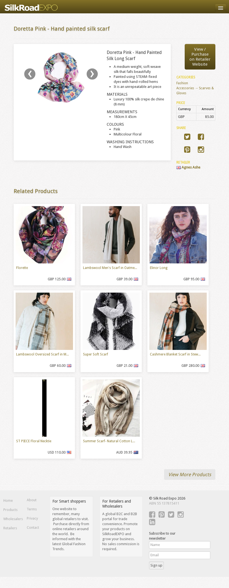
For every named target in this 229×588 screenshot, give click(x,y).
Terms (32, 509)
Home (8, 500)
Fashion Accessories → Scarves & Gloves (195, 88)
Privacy (32, 518)
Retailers (10, 528)
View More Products (189, 474)
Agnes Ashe (188, 167)
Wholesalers (11, 519)
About (31, 500)
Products (10, 510)
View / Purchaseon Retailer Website (199, 57)
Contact (33, 527)
